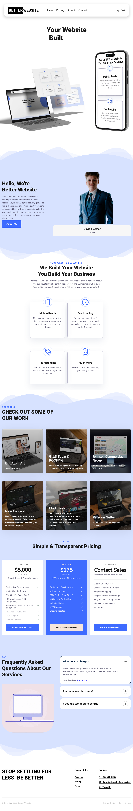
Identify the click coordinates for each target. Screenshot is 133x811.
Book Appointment (22, 627)
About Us (11, 224)
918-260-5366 (107, 776)
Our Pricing (82, 680)
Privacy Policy (109, 803)
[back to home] (18, 10)
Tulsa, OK (105, 787)
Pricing (60, 10)
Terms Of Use (125, 803)
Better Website (24, 803)
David (121, 10)
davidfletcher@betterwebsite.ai (115, 782)
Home (49, 10)
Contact (82, 10)
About (71, 10)
